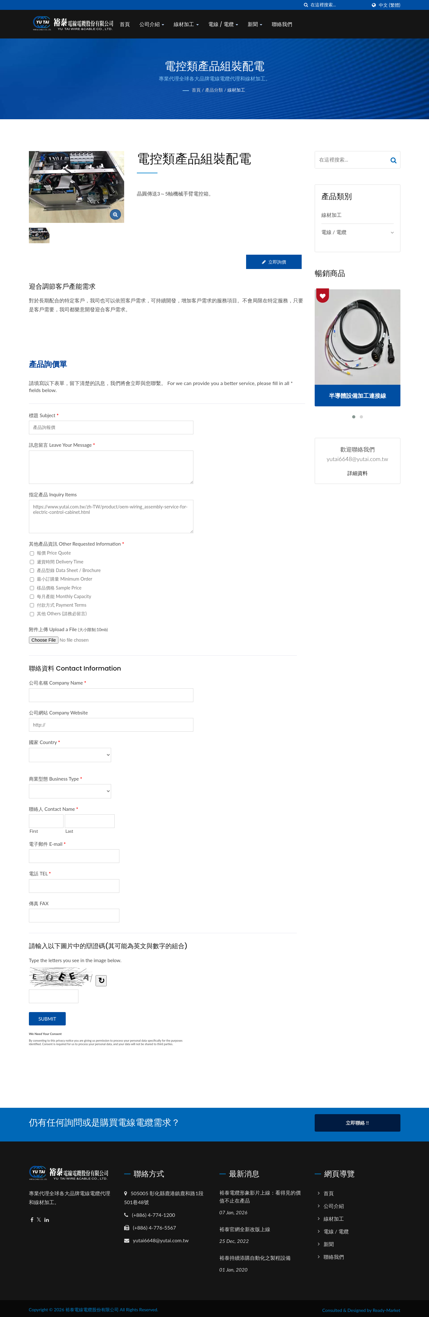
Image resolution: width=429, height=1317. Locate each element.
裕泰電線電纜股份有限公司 (92, 1306)
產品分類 (214, 90)
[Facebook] (31, 1216)
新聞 (259, 24)
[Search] (339, 5)
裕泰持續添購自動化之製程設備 (255, 1254)
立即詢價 (273, 262)
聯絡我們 (286, 24)
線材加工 (190, 24)
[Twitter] (39, 1216)
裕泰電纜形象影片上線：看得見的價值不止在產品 (260, 1193)
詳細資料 (357, 473)
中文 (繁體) (389, 5)
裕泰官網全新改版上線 (244, 1226)
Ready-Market (386, 1307)
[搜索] (306, 5)
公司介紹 (156, 24)
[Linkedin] (46, 1216)
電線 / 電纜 (227, 24)
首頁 (129, 24)
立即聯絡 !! (357, 1123)
